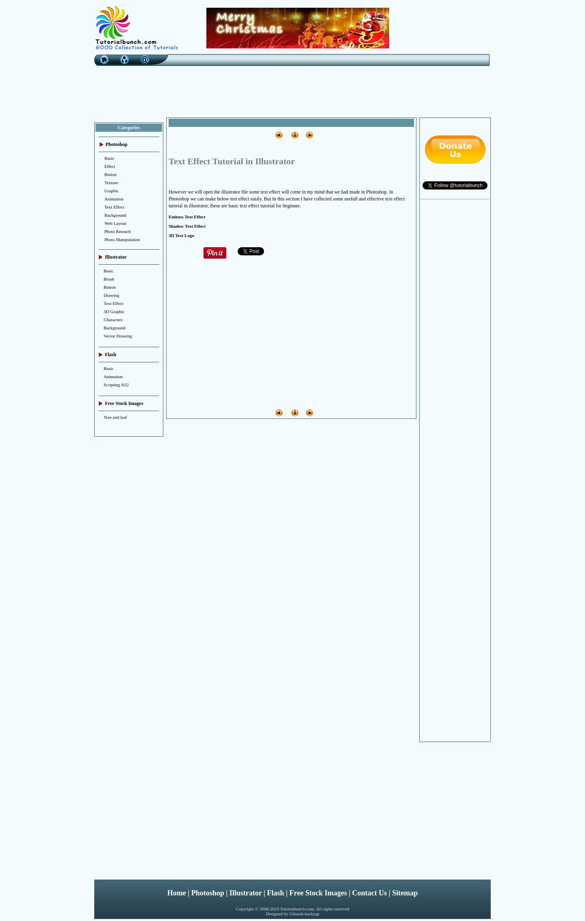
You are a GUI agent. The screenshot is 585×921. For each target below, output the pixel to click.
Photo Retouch (117, 231)
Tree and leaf (115, 417)
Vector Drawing (118, 335)
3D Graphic (114, 311)
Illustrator (246, 893)
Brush (109, 279)
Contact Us (369, 893)
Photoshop (207, 893)
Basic (109, 158)
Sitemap (405, 893)
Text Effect (114, 207)
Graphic (111, 190)
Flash (275, 893)
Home (176, 893)
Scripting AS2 (116, 384)
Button (110, 174)
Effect (109, 166)
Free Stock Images (318, 893)
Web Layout (115, 223)
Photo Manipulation (122, 239)
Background (115, 215)
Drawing (111, 295)
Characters (113, 319)
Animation (114, 198)
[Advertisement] (292, 90)
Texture (111, 182)
